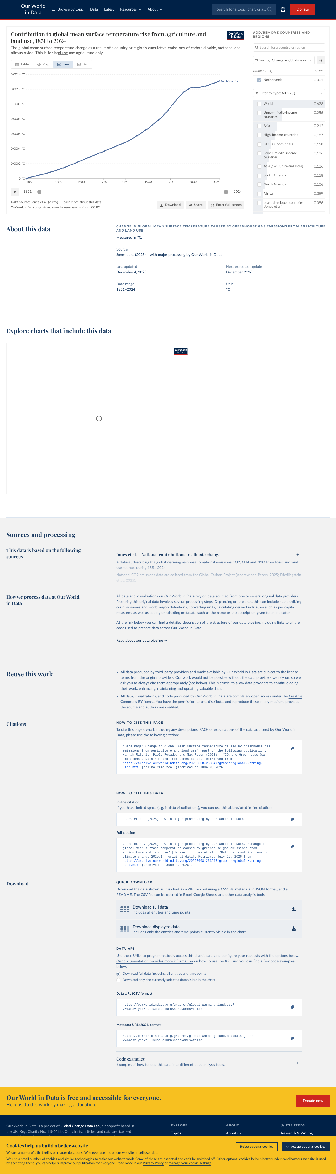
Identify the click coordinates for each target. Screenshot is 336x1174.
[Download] (170, 205)
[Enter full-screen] (226, 205)
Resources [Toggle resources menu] (130, 9)
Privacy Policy (153, 1163)
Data (94, 9)
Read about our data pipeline (141, 641)
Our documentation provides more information (154, 968)
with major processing (167, 255)
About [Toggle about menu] (155, 9)
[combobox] (244, 9)
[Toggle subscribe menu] (283, 9)
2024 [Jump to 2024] (238, 192)
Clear (319, 70)
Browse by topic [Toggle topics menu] (68, 9)
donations (75, 1153)
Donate (303, 9)
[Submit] (269, 9)
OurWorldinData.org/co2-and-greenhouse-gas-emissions (50, 207)
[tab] (22, 64)
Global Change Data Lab (80, 1135)
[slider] (39, 192)
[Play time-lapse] (15, 192)
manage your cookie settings (190, 1163)
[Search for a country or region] (289, 47)
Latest (109, 9)
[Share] (196, 205)
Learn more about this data (81, 202)
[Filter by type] (289, 93)
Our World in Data (33, 9)
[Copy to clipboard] (287, 749)
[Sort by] (284, 60)
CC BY (95, 207)
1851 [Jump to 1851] (27, 192)
